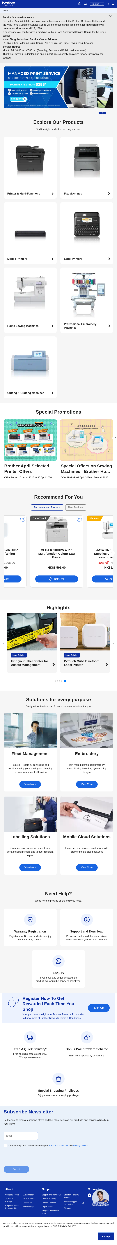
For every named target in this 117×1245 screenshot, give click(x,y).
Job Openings (28, 1207)
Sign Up (98, 1007)
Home (5, 10)
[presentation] (27, 1156)
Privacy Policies (80, 1145)
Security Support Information (71, 1202)
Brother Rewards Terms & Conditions (61, 1018)
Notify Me (87, 579)
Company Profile (12, 1195)
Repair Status (47, 1207)
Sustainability (28, 1195)
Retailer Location (49, 1203)
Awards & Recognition (10, 1200)
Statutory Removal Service (71, 1196)
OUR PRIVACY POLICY (64, 1226)
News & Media (28, 1199)
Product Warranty (49, 1199)
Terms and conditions (58, 1145)
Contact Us (27, 1203)
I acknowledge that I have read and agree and (49, 1145)
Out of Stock (69, 518)
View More (30, 784)
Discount (11, 518)
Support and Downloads (52, 1195)
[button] (30, 194)
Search (107, 3)
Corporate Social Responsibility (12, 1206)
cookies (14, 1223)
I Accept (106, 1236)
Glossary (67, 1208)
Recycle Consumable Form (50, 1212)
